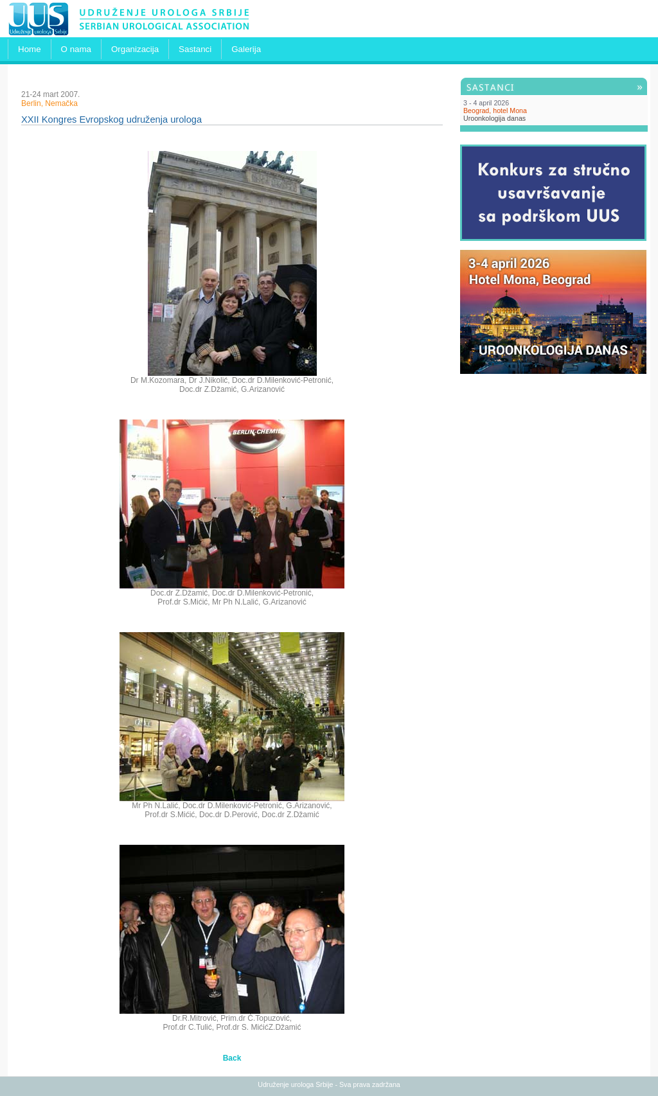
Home (29, 49)
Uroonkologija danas (494, 118)
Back (232, 1058)
